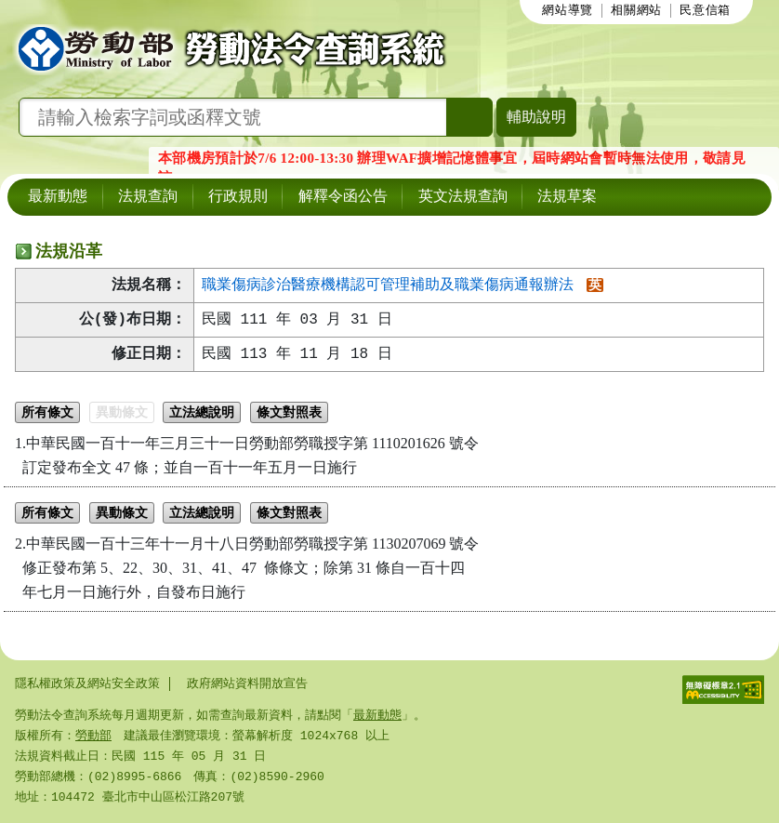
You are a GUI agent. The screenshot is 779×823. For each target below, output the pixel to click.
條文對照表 (289, 414)
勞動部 (93, 735)
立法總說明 (201, 414)
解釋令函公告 (343, 197)
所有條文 (47, 414)
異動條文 (122, 414)
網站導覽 (567, 11)
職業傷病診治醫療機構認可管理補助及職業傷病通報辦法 (388, 285)
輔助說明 (536, 117)
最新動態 (57, 197)
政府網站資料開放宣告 (247, 683)
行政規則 (238, 197)
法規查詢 (148, 197)
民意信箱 (705, 11)
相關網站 (636, 11)
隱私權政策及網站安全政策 (87, 683)
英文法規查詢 (463, 197)
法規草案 (567, 197)
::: (525, 10)
